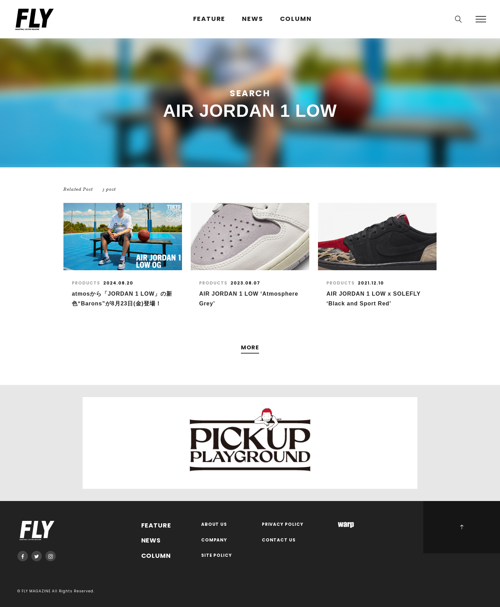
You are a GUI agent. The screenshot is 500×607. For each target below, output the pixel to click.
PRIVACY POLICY (283, 524)
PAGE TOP (461, 527)
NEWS (252, 19)
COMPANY (214, 540)
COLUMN (296, 19)
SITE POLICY (216, 555)
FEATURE (209, 19)
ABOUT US (214, 524)
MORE (250, 347)
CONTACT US (279, 540)
